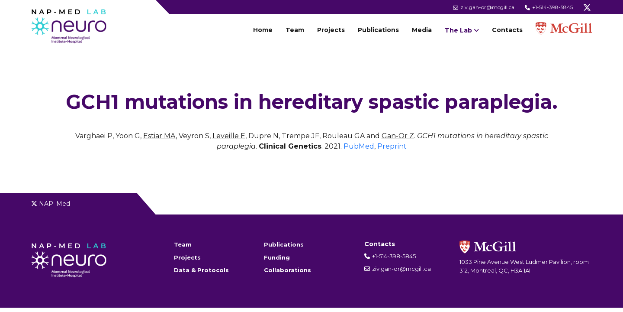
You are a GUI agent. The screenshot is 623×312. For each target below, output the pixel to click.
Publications (378, 30)
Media (422, 30)
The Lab (458, 30)
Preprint (392, 146)
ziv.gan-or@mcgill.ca (483, 7)
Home (263, 30)
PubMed (359, 146)
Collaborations (287, 269)
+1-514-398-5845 (549, 7)
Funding (277, 257)
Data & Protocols (201, 269)
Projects (331, 30)
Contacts (507, 30)
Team (295, 30)
